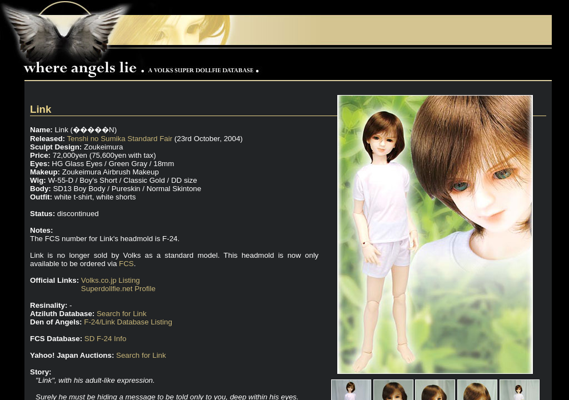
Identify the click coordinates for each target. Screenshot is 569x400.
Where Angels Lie (143, 64)
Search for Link (122, 313)
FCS (126, 263)
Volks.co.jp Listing (110, 280)
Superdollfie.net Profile (118, 288)
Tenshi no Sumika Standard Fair (119, 138)
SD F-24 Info (105, 338)
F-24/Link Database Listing (128, 322)
